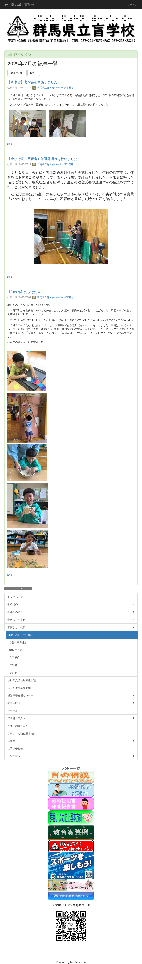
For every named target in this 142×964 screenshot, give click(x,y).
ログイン (132, 4)
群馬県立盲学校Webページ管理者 (52, 87)
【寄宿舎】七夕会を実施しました (32, 82)
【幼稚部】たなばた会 (24, 292)
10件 (33, 72)
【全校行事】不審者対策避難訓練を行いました (42, 159)
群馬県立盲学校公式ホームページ (26, 4)
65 (10, 575)
